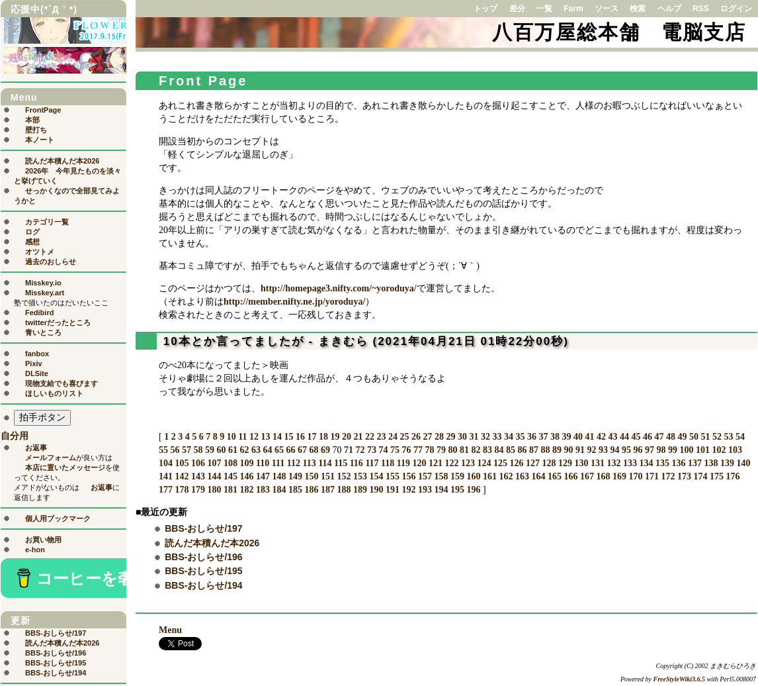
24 (393, 437)
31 (473, 437)
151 (328, 476)
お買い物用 (43, 540)
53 (728, 437)
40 (578, 437)
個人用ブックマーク (58, 518)
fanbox (37, 354)
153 (360, 476)
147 (263, 476)
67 (302, 450)
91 (580, 450)
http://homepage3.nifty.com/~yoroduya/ (339, 288)
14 (277, 437)
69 (325, 450)
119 (403, 463)
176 (733, 476)
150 (312, 476)
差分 (517, 8)
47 (658, 437)
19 (334, 437)
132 (614, 463)
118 (387, 463)
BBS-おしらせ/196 (203, 557)
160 (474, 476)
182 (247, 490)
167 (587, 476)
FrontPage (43, 110)
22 (369, 437)
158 (441, 476)
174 (701, 476)
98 (661, 450)
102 (719, 450)
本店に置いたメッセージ (65, 467)
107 (215, 463)
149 (295, 476)
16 (300, 437)
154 (377, 476)
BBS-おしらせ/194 (203, 585)
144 (215, 476)
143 (198, 476)
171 (652, 476)
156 (409, 476)
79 (441, 450)
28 (439, 437)
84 (499, 450)
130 (582, 463)
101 (703, 450)
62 (244, 450)
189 (360, 490)
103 (735, 450)
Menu (170, 630)
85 (510, 450)
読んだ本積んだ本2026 (212, 543)
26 (416, 437)
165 (555, 476)
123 (468, 463)
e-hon (35, 550)
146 (247, 476)
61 (232, 450)
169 (619, 476)
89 (557, 450)
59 (209, 450)
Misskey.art (44, 293)
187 (328, 490)
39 (566, 437)
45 (635, 437)
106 (198, 463)
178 (182, 490)
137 (695, 463)
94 (615, 450)
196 (474, 490)
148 (279, 476)
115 (340, 463)
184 (279, 490)
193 (425, 490)
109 (247, 463)
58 (198, 450)
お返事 (36, 448)
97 (649, 450)
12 (254, 437)
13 (265, 437)
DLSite (36, 373)
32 (485, 437)
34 (508, 437)
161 (490, 476)
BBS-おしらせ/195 (203, 570)
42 (601, 437)
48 (670, 437)
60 (221, 450)
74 (383, 450)
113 (309, 463)
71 (348, 450)
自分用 (14, 436)
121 (435, 463)
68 (314, 450)
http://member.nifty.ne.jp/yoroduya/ (294, 302)
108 (230, 463)
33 (496, 437)
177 (166, 490)
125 (500, 463)
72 (360, 450)
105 (182, 463)
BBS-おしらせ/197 (203, 528)
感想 (32, 242)
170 (636, 476)
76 (406, 450)
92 (592, 450)
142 (182, 476)
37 (543, 437)
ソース (606, 8)
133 (630, 463)
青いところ (43, 332)
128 (549, 463)
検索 (638, 8)
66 (291, 450)
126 (517, 463)
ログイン (736, 8)
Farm (573, 8)
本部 (32, 120)
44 (624, 437)
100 (687, 450)
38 (555, 437)
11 (242, 437)
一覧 (544, 8)
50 (693, 437)
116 (356, 463)
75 (395, 450)
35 (520, 437)
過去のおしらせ (50, 262)
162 (506, 476)
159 (457, 476)
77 (418, 450)
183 (263, 490)
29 (450, 437)
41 (589, 437)
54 (740, 437)
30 (462, 437)
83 (487, 450)
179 (198, 490)
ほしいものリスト (54, 393)
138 (711, 463)
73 (371, 450)
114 (324, 463)
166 (571, 476)
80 (453, 450)
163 (522, 476)
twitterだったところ (58, 322)
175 (717, 476)
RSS (701, 8)
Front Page (203, 81)
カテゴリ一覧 (47, 222)
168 (604, 476)
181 (230, 490)
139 (727, 463)
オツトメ (39, 252)
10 (231, 437)
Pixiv (33, 364)
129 (565, 463)
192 (409, 490)
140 (744, 463)
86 (522, 450)
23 (381, 437)
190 (377, 490)
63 (256, 450)
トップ (485, 8)
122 (452, 463)
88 (545, 450)
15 (288, 437)
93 (603, 450)
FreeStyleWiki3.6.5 (679, 679)
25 (404, 437)
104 (166, 463)
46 (647, 437)
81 (464, 450)
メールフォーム (50, 458)
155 (393, 476)
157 (425, 476)
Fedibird (39, 313)
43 (612, 437)
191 (393, 490)
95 (626, 450)
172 (668, 476)
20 (346, 437)
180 (215, 490)
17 (311, 437)
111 (278, 463)
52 (717, 437)
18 (323, 437)
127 (533, 463)
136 (679, 463)
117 (371, 463)
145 (230, 476)
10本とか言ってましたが (233, 341)
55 (163, 450)
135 (662, 463)
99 (672, 450)
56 (175, 450)
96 (638, 450)
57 (186, 450)
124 (484, 463)
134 (646, 463)
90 (568, 450)
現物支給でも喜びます (61, 383)
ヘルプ (669, 8)
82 (476, 450)
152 (344, 476)
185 (295, 490)
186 (312, 490)
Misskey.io (43, 283)
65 (279, 450)
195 (457, 490)
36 (531, 437)
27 (427, 437)
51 (705, 437)
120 (420, 463)
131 (598, 463)
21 (357, 437)
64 (268, 450)
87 (533, 450)
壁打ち (36, 130)
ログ (32, 232)
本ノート (39, 140)
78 (430, 450)
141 (166, 476)
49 (682, 437)
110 (262, 463)
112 (293, 463)
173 (684, 476)
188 (344, 490)
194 (441, 490)
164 (539, 476)
